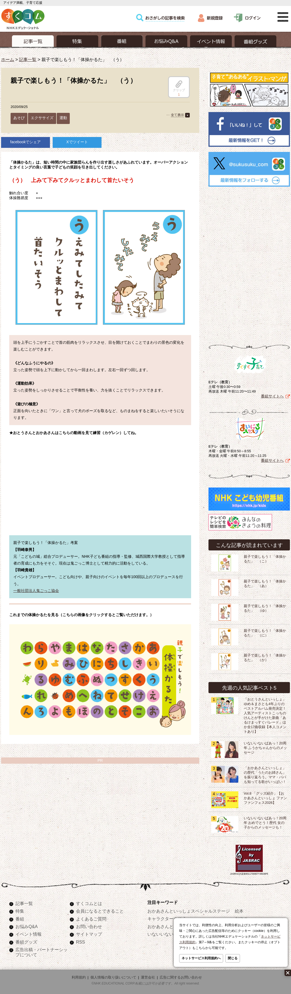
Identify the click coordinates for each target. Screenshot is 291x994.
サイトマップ (89, 934)
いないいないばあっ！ (169, 934)
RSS (80, 941)
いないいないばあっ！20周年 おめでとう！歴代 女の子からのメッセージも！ (265, 822)
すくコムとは (89, 903)
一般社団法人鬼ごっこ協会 (36, 590)
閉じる (233, 958)
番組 (19, 918)
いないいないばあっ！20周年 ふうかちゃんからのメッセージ (265, 747)
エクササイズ (42, 118)
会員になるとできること (100, 911)
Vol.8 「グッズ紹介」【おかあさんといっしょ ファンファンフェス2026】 (265, 798)
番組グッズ (26, 941)
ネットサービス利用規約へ (201, 958)
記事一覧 (27, 59)
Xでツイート (77, 142)
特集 (19, 911)
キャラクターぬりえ (166, 918)
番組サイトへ (272, 396)
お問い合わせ (89, 926)
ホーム (7, 59)
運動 (63, 118)
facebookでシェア (25, 142)
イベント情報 (28, 934)
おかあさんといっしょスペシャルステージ (188, 911)
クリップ (179, 86)
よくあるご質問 (91, 918)
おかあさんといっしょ (169, 926)
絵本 (239, 911)
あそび (19, 118)
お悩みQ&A (26, 926)
